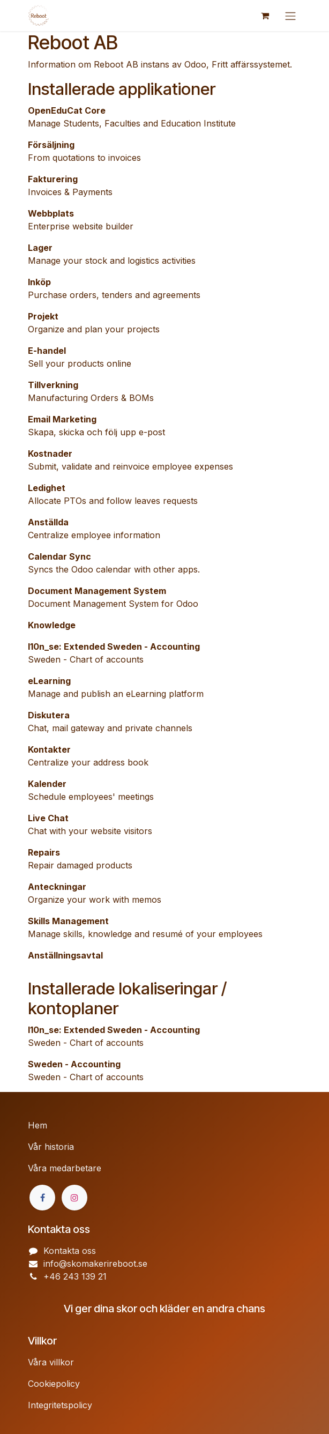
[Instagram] (74, 1197)
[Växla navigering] (290, 15)
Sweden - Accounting (74, 1064)
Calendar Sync (59, 556)
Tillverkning (53, 385)
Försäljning (51, 144)
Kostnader (50, 453)
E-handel (47, 350)
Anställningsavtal (65, 955)
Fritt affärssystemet (251, 64)
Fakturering (53, 179)
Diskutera (49, 715)
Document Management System (97, 590)
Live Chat (48, 818)
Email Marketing (62, 419)
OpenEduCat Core (67, 110)
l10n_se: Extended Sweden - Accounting (114, 646)
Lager (40, 247)
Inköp (39, 282)
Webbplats (51, 213)
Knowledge (52, 625)
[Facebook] (42, 1197)
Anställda (48, 522)
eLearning (49, 680)
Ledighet (46, 487)
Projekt (43, 316)
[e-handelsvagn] (264, 15)
